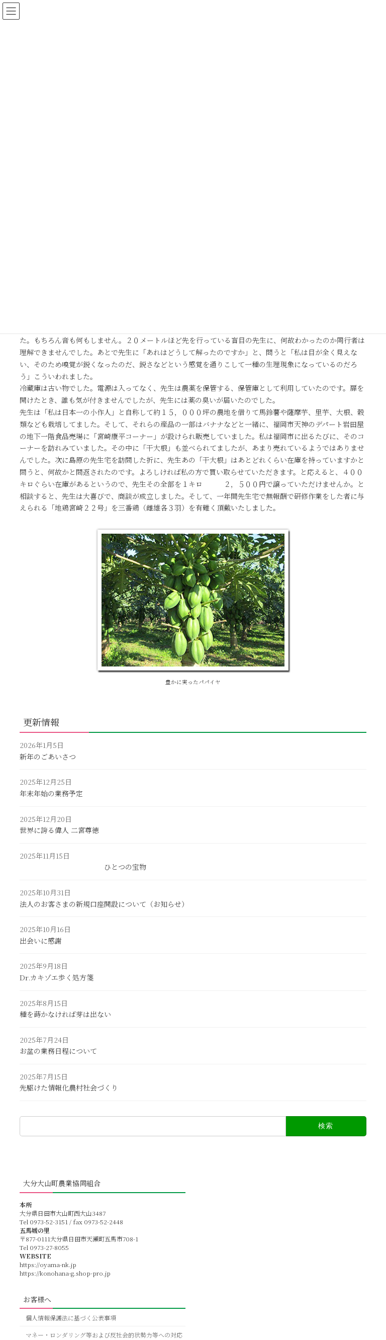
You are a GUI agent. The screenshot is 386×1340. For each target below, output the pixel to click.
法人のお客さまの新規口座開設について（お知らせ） (104, 903)
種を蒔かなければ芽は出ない (65, 1014)
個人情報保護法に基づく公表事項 (71, 1317)
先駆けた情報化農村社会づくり (69, 1087)
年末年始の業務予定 (51, 793)
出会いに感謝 (41, 941)
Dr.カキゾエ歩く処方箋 (56, 977)
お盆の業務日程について (58, 1051)
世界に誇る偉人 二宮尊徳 (59, 830)
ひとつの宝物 (83, 867)
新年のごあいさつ (48, 756)
